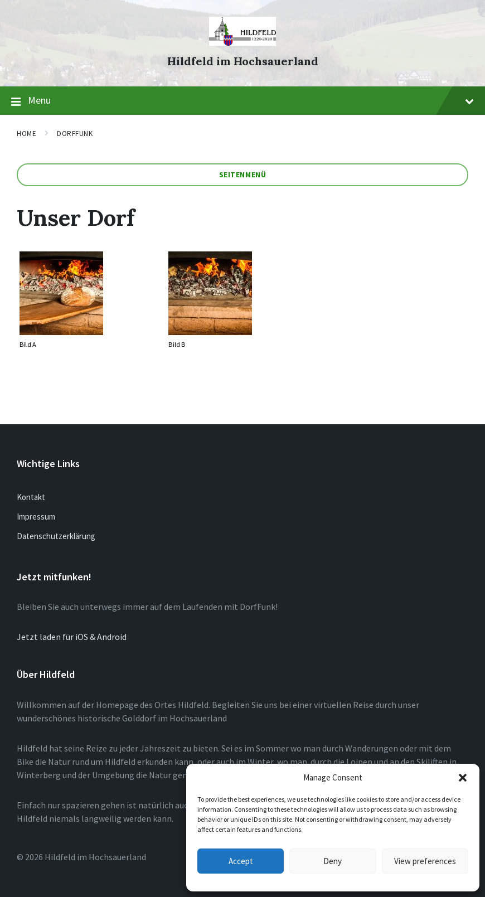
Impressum (36, 516)
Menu (242, 101)
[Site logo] (242, 42)
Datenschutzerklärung (56, 536)
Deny (332, 861)
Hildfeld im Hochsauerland (242, 61)
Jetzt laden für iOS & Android (72, 636)
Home (26, 133)
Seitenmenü (242, 175)
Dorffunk (75, 133)
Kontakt (31, 497)
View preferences (425, 861)
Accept (241, 861)
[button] (462, 777)
